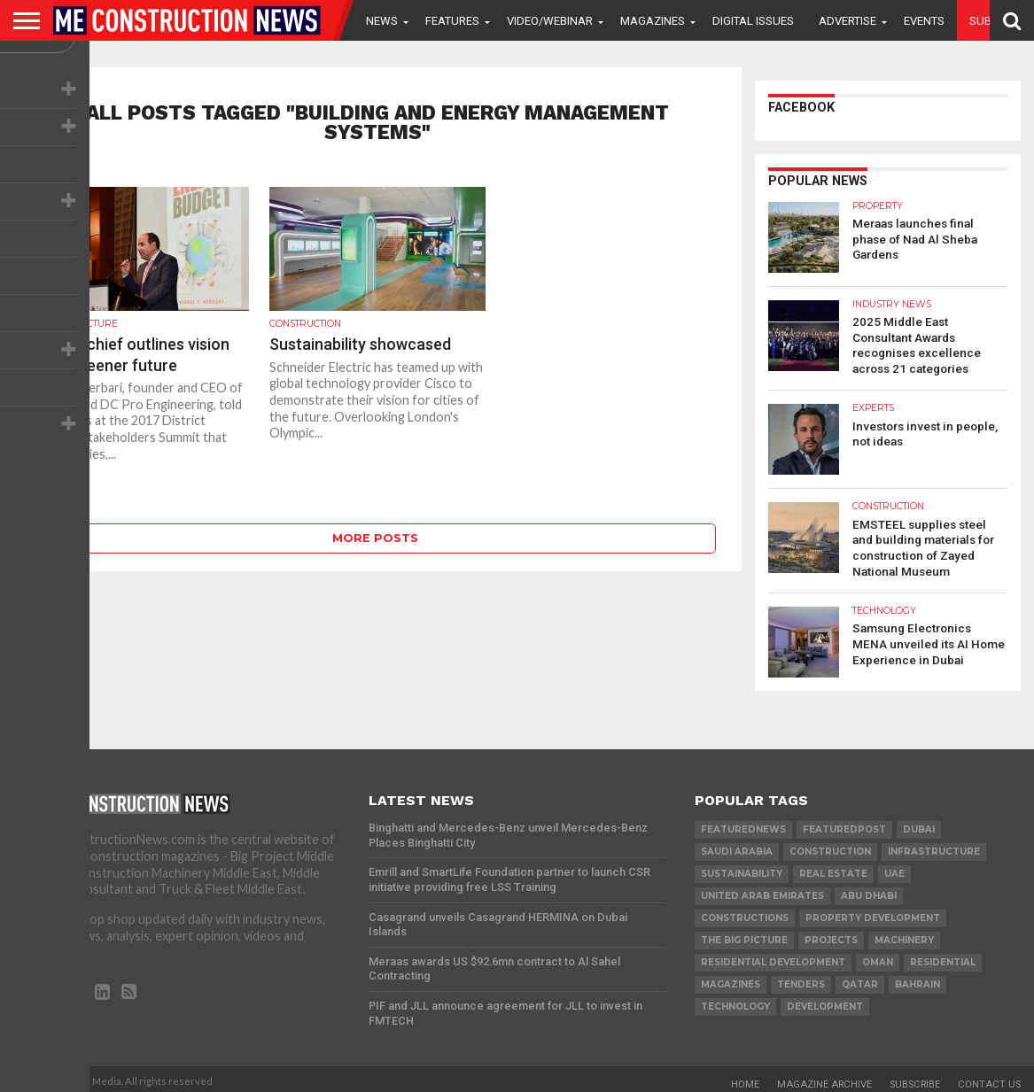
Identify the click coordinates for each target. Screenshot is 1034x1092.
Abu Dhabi (869, 889)
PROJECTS (831, 934)
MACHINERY (904, 934)
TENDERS (801, 978)
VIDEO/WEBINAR (550, 20)
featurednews (743, 823)
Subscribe (915, 1078)
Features (452, 20)
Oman (877, 956)
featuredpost (844, 823)
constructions (745, 912)
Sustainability (741, 867)
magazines (730, 978)
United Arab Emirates (762, 889)
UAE (894, 867)
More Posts (375, 538)
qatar (860, 978)
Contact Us (989, 1078)
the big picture (744, 934)
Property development (872, 912)
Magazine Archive (824, 1078)
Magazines (652, 20)
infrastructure (934, 845)
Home (745, 1078)
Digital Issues (753, 20)
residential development (773, 956)
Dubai (919, 823)
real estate (833, 867)
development (825, 1000)
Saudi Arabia (737, 845)
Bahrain (917, 978)
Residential (943, 956)
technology (735, 1000)
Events (924, 20)
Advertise (847, 20)
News (382, 20)
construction (830, 845)
